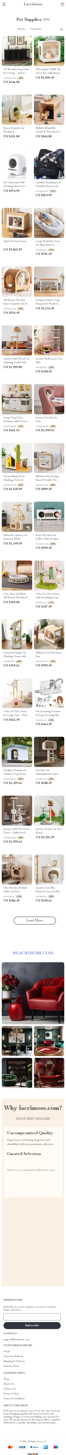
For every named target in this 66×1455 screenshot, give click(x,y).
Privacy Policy (11, 1394)
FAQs (7, 1351)
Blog (6, 1379)
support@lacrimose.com (17, 1339)
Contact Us (10, 1389)
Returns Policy (11, 1366)
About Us (9, 1384)
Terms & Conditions (14, 1399)
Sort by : (22, 29)
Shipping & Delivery (14, 1361)
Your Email (13, 1317)
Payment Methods (13, 1356)
